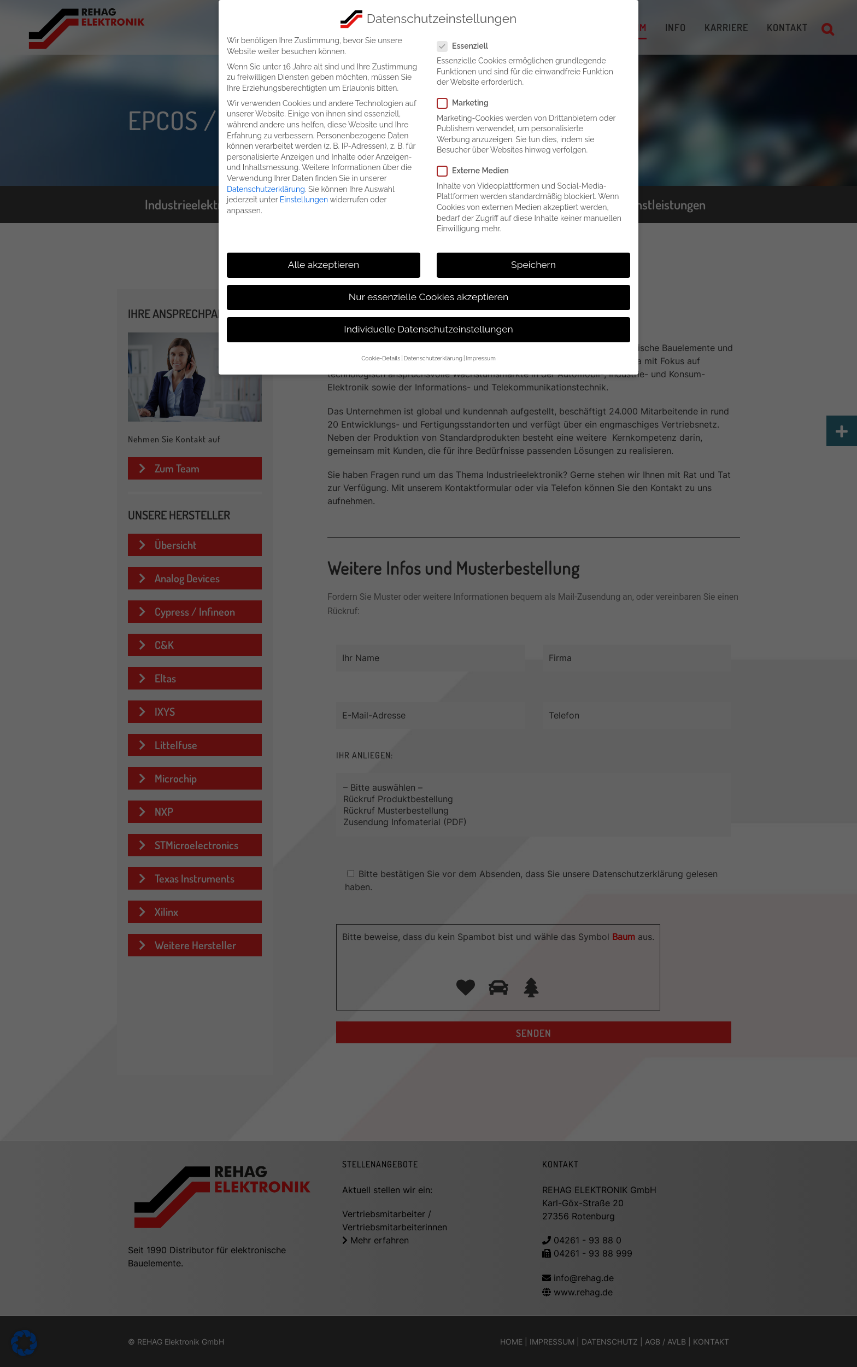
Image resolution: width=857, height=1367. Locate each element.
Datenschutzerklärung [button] (433, 357)
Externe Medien (477, 170)
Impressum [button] (480, 357)
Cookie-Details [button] (380, 357)
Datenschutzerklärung (266, 187)
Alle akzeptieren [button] (324, 263)
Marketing (467, 102)
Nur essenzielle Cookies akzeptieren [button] (428, 295)
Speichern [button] (533, 263)
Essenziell (467, 44)
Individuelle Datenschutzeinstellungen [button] (428, 327)
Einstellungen (304, 198)
